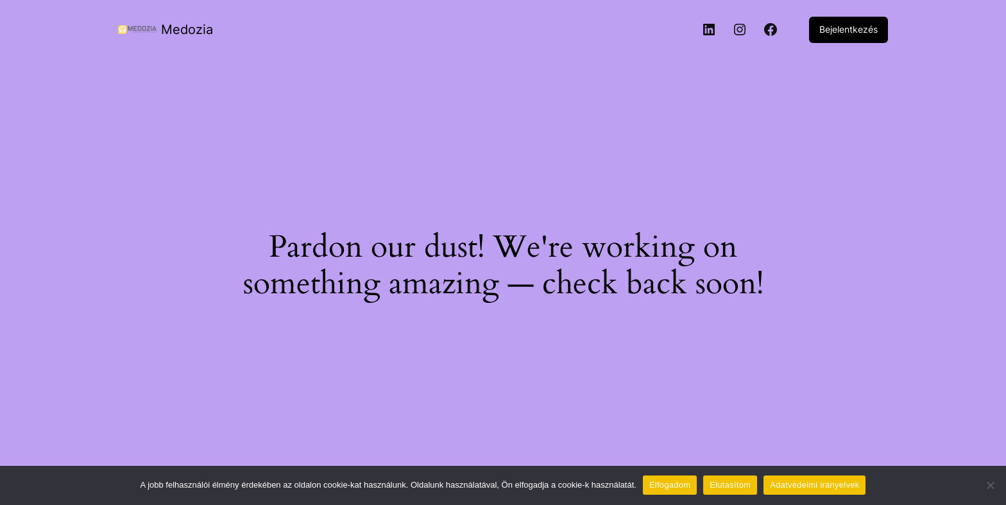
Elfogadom (669, 485)
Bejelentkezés (848, 29)
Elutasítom (730, 485)
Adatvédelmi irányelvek (814, 485)
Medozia (187, 29)
